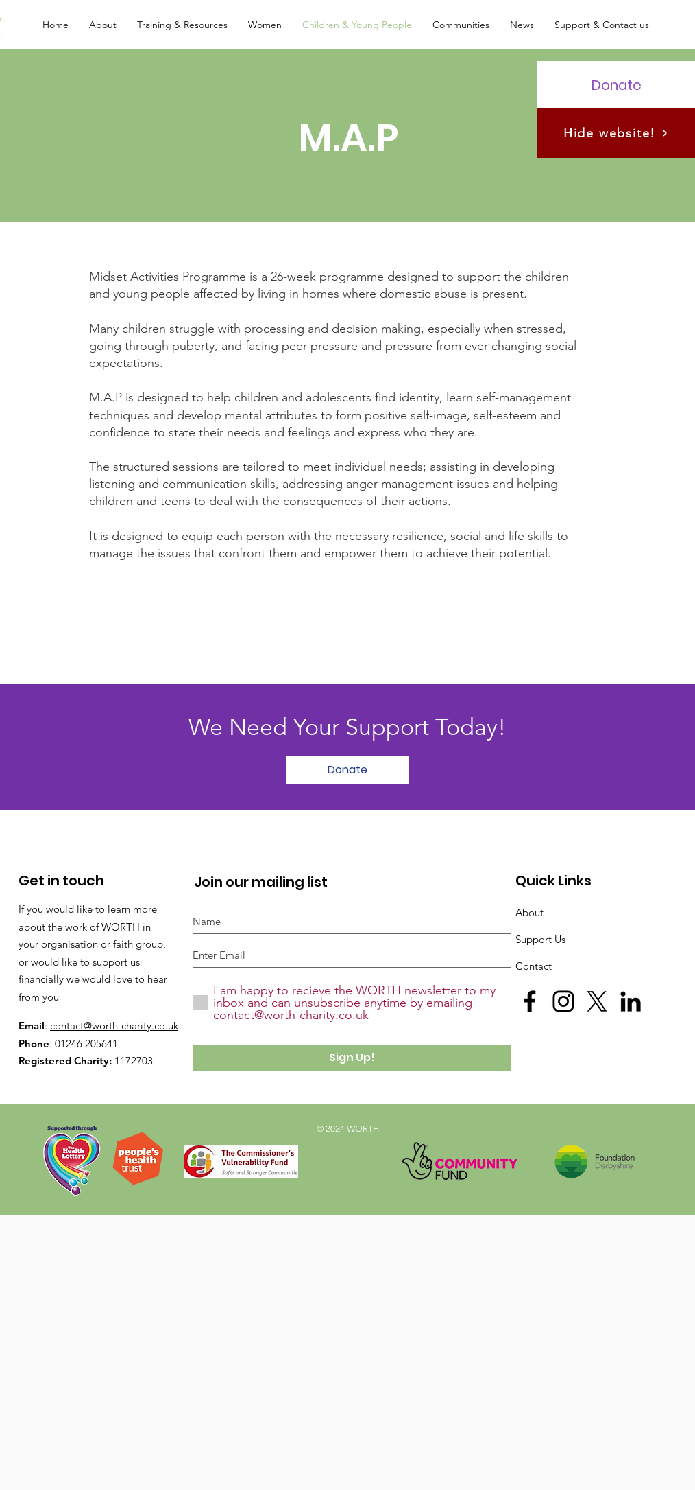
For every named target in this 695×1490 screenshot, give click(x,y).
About (529, 912)
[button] (103, 24)
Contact (533, 966)
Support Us (540, 939)
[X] (597, 1001)
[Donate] (616, 85)
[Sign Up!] (352, 1058)
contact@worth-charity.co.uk (114, 1025)
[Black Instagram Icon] (563, 1001)
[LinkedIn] (630, 1001)
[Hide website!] (616, 133)
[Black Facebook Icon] (529, 1001)
